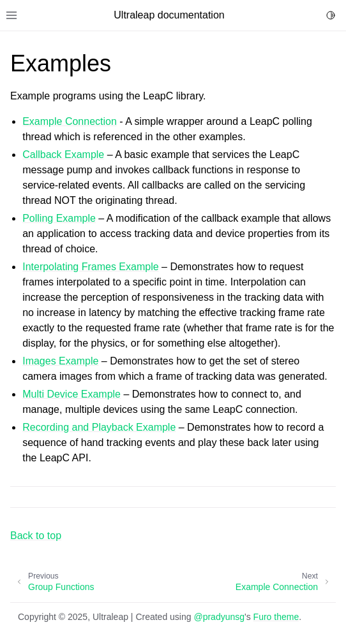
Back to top (35, 535)
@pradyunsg (218, 617)
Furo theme (276, 617)
